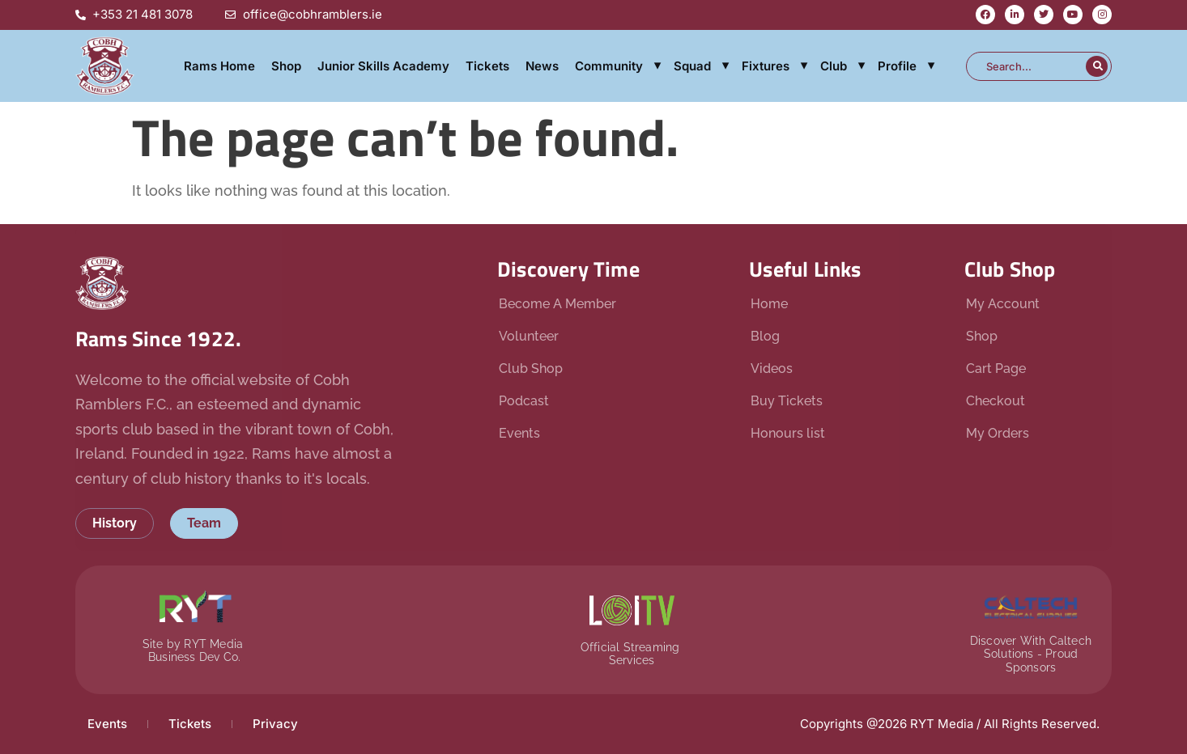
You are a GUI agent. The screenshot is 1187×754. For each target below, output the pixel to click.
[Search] (1097, 66)
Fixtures (765, 66)
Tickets (487, 66)
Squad (692, 66)
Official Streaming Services (632, 654)
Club (833, 66)
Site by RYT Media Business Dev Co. (195, 651)
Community (609, 66)
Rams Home (219, 66)
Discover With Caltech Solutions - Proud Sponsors (1030, 654)
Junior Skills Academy (383, 66)
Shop (286, 66)
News (542, 66)
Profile (897, 66)
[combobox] (1028, 66)
